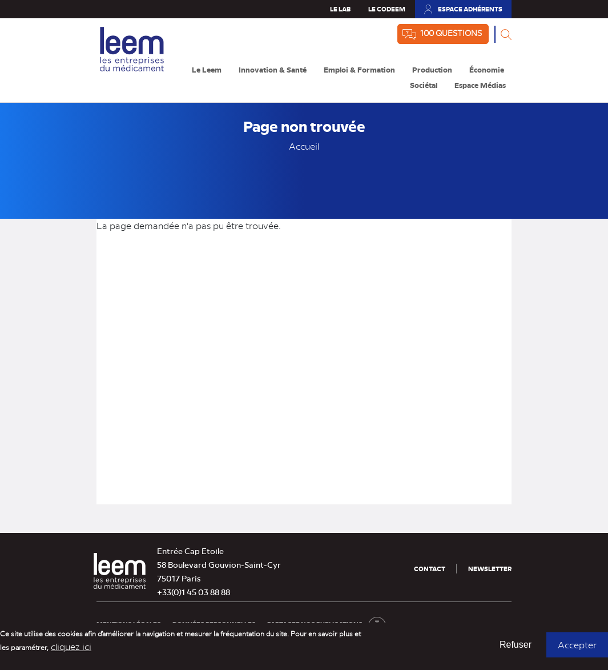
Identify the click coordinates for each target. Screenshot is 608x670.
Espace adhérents (470, 9)
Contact (429, 568)
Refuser (516, 648)
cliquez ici (71, 650)
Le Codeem (386, 9)
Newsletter (490, 568)
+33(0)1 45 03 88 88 (193, 592)
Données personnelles (214, 624)
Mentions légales (128, 624)
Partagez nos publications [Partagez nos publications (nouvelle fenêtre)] (326, 624)
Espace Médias (480, 85)
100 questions (451, 32)
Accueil (304, 146)
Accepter (577, 649)
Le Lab (340, 9)
